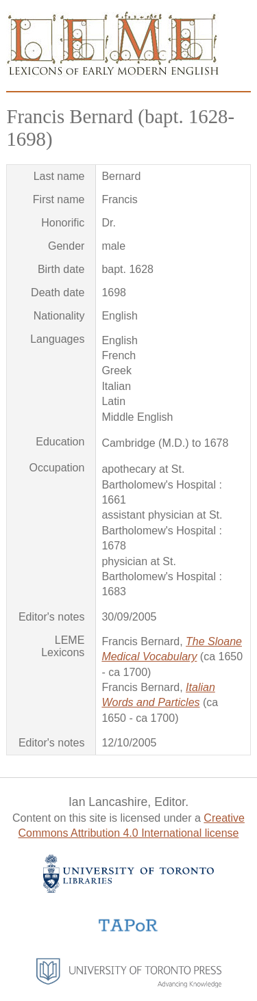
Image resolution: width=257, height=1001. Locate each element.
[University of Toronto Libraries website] (128, 889)
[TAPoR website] (128, 930)
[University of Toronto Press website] (128, 984)
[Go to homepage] (112, 73)
